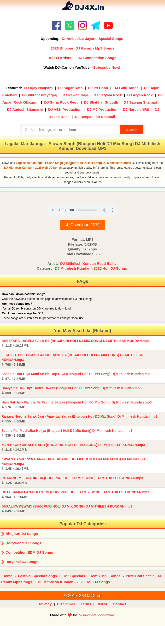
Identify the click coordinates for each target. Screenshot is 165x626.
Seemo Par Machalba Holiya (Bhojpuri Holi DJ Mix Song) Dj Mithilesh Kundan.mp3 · (66, 433)
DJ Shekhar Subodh (101, 102)
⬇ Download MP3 (82, 225)
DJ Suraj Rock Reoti (61, 102)
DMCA (102, 604)
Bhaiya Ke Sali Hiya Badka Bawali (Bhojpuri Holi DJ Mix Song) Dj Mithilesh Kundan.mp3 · (71, 390)
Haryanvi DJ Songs (22, 562)
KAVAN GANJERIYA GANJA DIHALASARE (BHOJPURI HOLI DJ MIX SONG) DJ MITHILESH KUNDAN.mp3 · (73, 464)
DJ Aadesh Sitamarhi (25, 109)
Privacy (45, 604)
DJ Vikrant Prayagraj (39, 95)
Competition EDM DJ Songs (29, 552)
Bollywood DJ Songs (23, 543)
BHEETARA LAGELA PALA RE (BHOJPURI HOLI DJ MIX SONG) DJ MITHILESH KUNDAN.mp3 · (75, 343)
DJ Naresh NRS (136, 109)
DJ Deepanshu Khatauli (95, 117)
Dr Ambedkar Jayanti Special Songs (92, 39)
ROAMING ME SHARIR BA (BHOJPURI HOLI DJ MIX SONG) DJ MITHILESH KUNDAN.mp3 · (72, 480)
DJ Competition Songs (97, 58)
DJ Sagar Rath (70, 88)
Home (7, 576)
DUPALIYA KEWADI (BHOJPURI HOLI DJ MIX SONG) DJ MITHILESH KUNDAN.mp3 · (66, 508)
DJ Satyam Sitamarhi (141, 102)
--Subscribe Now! (105, 67)
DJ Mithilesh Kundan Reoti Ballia (88, 263)
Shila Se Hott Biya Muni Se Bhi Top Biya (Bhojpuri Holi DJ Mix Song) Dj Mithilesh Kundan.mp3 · (76, 376)
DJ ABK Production (65, 109)
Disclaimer (66, 604)
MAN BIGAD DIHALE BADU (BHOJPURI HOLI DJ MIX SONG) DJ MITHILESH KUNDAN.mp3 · (73, 447)
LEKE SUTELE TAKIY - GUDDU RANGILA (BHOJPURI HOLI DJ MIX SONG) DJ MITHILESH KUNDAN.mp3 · (72, 359)
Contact (119, 604)
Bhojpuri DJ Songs (22, 534)
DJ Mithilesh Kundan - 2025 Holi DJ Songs (91, 268)
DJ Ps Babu (98, 88)
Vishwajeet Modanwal (96, 615)
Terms (86, 604)
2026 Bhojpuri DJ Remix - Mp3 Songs (82, 48)
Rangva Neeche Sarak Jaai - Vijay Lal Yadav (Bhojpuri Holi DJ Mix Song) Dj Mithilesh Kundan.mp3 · (79, 419)
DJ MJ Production (102, 109)
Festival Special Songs (37, 576)
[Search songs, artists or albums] (71, 129)
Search (132, 130)
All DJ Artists (60, 58)
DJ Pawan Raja (75, 95)
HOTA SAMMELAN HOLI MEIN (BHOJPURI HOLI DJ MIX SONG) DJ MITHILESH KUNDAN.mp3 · (75, 494)
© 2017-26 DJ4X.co (82, 595)
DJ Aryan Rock (140, 95)
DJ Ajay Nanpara (38, 88)
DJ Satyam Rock (108, 95)
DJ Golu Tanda (126, 88)
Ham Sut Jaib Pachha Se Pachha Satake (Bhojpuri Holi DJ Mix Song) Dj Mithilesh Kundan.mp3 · (76, 404)
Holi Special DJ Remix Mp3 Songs (92, 576)
